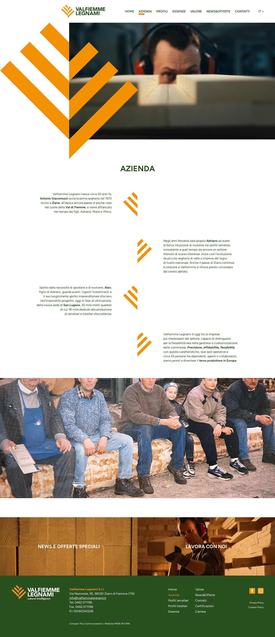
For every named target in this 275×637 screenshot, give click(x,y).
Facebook (252, 591)
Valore (196, 11)
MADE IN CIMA (122, 623)
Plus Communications (91, 623)
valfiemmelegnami (83, 11)
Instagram (261, 591)
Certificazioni (204, 606)
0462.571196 (83, 602)
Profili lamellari (178, 600)
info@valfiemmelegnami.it (87, 598)
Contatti (242, 11)
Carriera (200, 611)
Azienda (145, 11)
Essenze (179, 11)
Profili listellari (177, 606)
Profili (162, 11)
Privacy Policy (257, 602)
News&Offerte (218, 11)
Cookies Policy (256, 607)
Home (129, 11)
